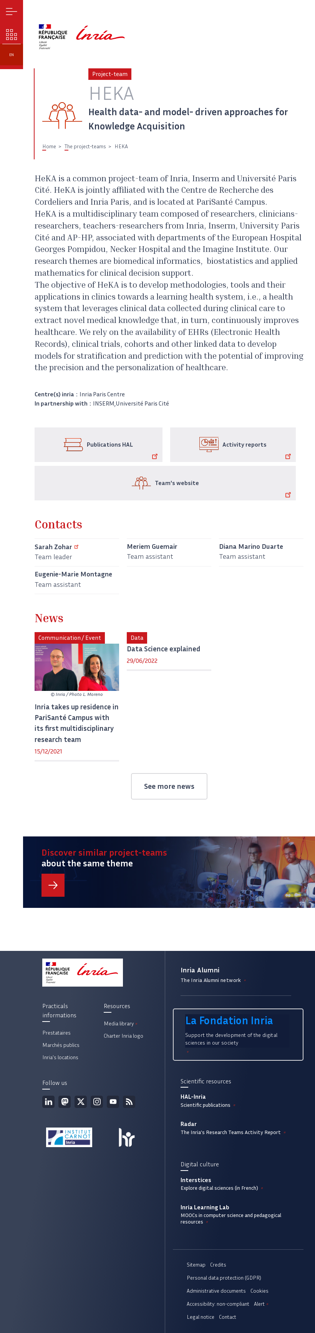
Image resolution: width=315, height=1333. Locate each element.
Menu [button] (12, 11)
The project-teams (85, 146)
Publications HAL (123, 450)
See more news (169, 786)
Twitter (81, 1102)
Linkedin (48, 1102)
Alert (262, 1304)
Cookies (259, 1291)
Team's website (224, 488)
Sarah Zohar (58, 547)
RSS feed (129, 1102)
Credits (218, 1265)
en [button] (11, 54)
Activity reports (258, 450)
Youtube (113, 1102)
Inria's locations (60, 1057)
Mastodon (64, 1102)
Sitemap (196, 1265)
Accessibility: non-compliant (218, 1304)
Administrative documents (216, 1291)
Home (49, 146)
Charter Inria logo (123, 1036)
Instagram (97, 1102)
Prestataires (56, 1033)
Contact (227, 1317)
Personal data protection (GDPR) (224, 1278)
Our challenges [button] (12, 34)
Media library (121, 1023)
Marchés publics (61, 1045)
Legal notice (200, 1317)
